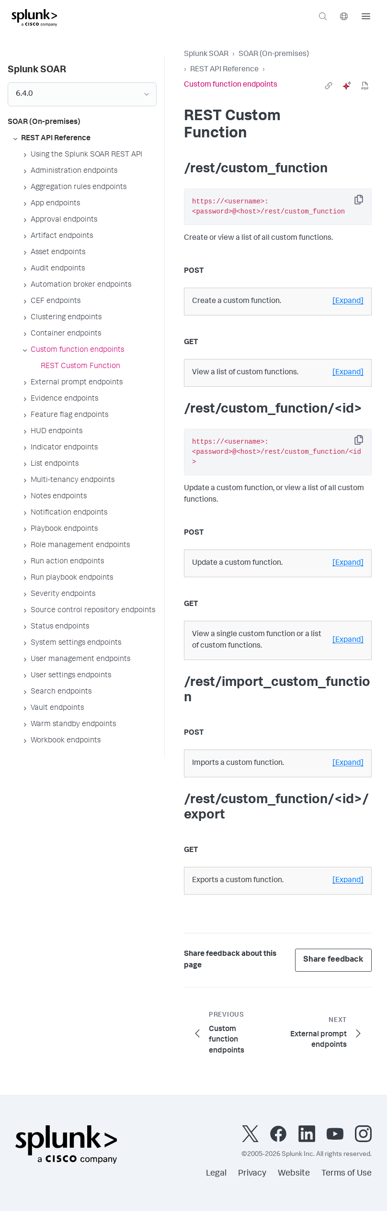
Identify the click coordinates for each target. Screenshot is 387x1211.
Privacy (252, 1173)
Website (294, 1173)
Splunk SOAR (206, 54)
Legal (216, 1173)
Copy (365, 202)
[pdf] (365, 85)
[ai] (346, 85)
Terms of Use (346, 1173)
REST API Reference (224, 70)
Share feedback (333, 960)
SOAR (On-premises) (274, 54)
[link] (328, 85)
